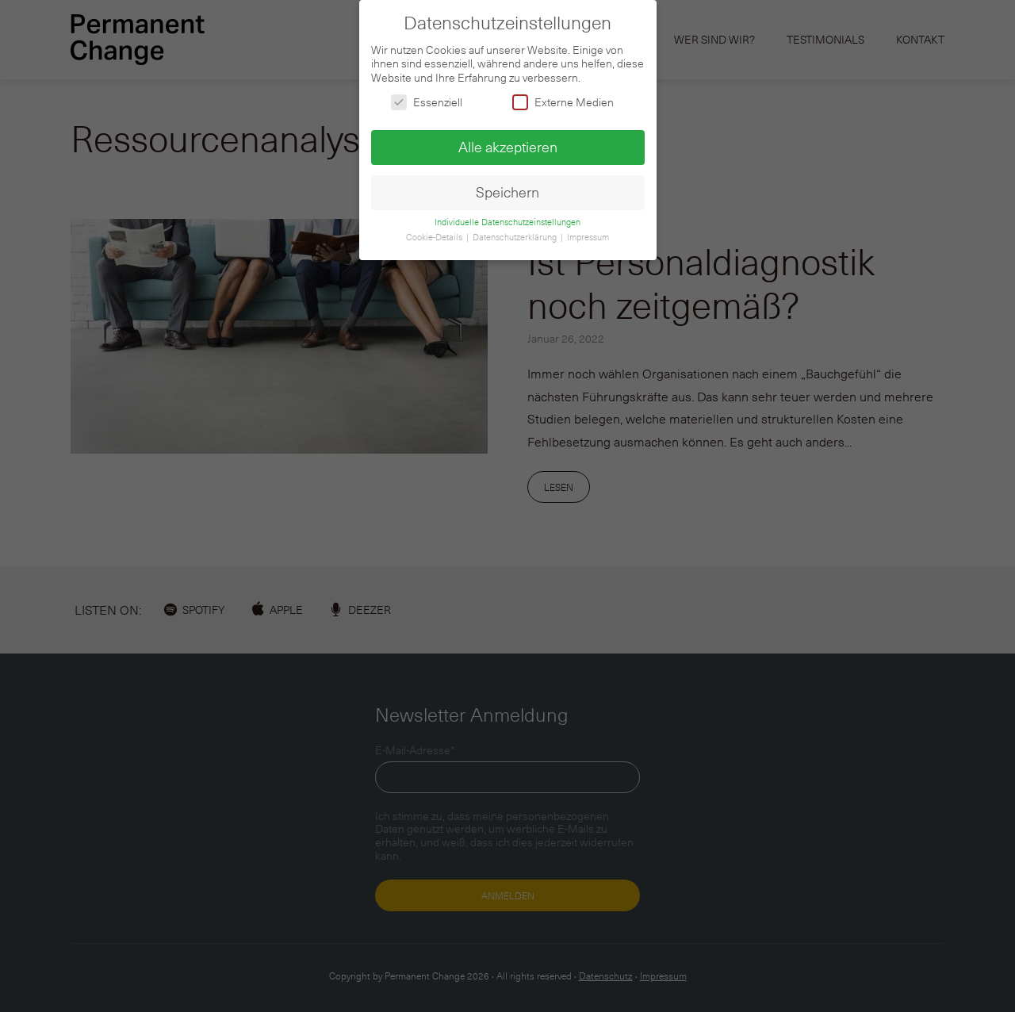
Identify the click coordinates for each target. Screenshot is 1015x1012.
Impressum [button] (588, 231)
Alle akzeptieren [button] (507, 141)
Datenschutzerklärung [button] (516, 231)
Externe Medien (563, 97)
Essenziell (426, 97)
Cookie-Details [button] (435, 231)
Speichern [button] (507, 186)
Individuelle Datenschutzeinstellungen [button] (507, 217)
